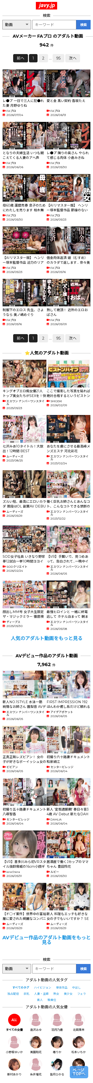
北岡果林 (78, 1023)
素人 (40, 1000)
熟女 (56, 993)
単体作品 (61, 987)
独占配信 (13, 993)
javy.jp (47, 5)
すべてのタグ (20, 987)
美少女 (68, 993)
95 (58, 58)
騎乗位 (52, 1000)
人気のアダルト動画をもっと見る (46, 638)
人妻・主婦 (41, 993)
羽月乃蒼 (57, 1023)
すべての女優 (14, 1023)
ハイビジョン (42, 987)
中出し (76, 987)
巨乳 (26, 993)
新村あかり (14, 1067)
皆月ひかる (57, 1067)
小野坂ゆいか (14, 1045)
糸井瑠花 (36, 1067)
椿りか (57, 1045)
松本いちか (78, 1045)
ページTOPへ (79, 1072)
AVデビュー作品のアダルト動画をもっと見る (46, 940)
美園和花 (36, 1045)
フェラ (81, 993)
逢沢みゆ (36, 1023)
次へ (73, 58)
